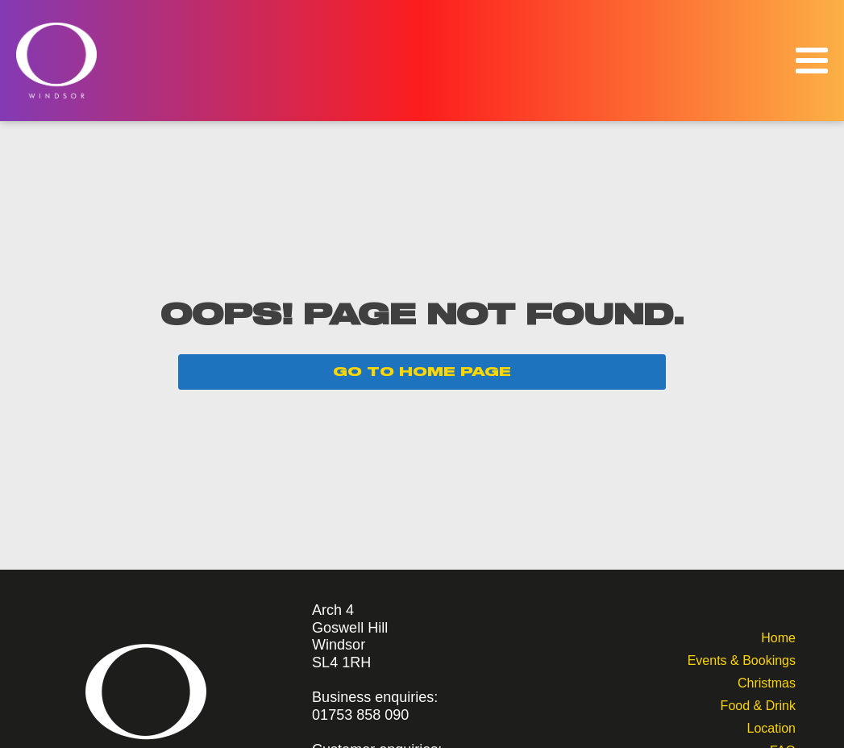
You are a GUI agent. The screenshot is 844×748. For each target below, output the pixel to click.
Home (778, 636)
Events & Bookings (742, 659)
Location (771, 726)
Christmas (767, 681)
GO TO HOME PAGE (422, 372)
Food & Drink (758, 704)
